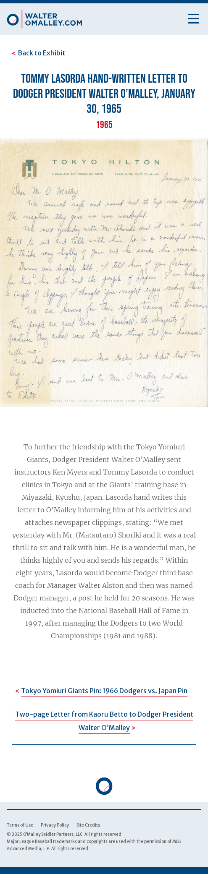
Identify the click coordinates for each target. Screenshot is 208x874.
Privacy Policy (55, 825)
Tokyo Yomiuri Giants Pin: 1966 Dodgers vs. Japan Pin (104, 690)
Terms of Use (20, 825)
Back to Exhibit (41, 53)
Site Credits (88, 825)
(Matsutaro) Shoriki (108, 535)
